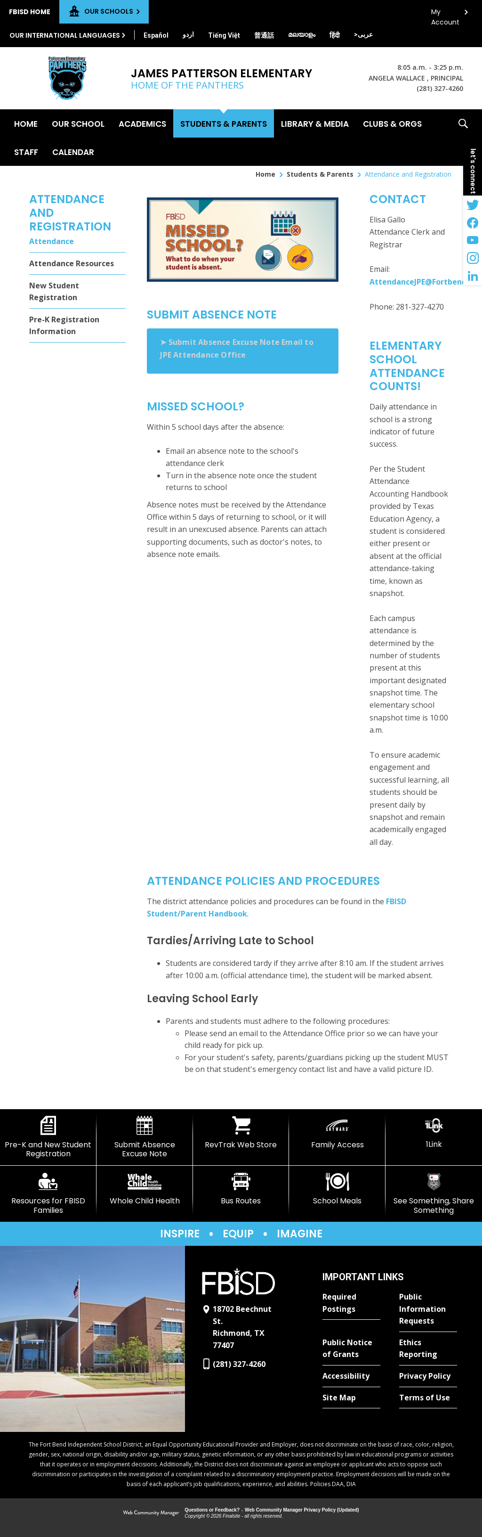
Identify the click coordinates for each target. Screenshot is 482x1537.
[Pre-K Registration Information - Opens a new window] (77, 326)
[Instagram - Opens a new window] (472, 258)
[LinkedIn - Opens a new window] (472, 276)
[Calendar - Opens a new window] (73, 152)
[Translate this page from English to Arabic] (363, 34)
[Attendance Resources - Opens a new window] (77, 264)
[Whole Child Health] (144, 1188)
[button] (463, 137)
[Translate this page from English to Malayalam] (301, 34)
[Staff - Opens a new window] (26, 152)
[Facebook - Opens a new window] (472, 222)
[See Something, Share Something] (433, 1193)
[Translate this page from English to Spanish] (156, 35)
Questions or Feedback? (212, 1509)
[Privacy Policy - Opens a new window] (428, 1376)
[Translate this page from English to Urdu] (188, 34)
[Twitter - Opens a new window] (472, 204)
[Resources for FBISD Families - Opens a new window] (48, 1193)
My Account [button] (445, 14)
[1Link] (433, 1132)
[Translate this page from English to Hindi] (335, 35)
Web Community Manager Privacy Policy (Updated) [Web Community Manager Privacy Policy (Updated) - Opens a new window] (302, 1509)
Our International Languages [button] (64, 35)
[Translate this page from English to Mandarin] (264, 35)
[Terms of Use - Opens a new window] (428, 1398)
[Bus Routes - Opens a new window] (241, 1188)
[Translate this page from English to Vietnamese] (224, 35)
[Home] (26, 123)
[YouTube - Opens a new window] (472, 240)
